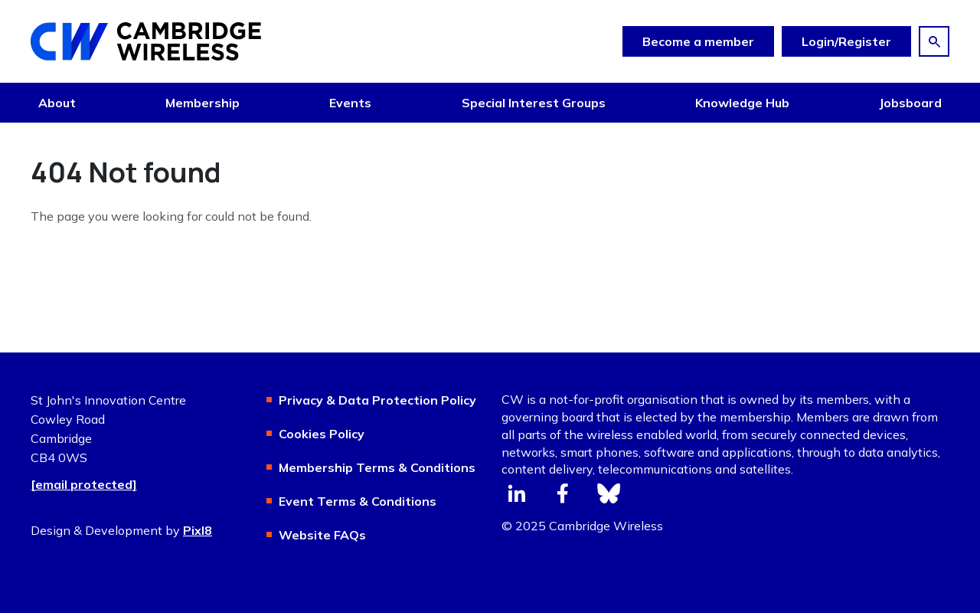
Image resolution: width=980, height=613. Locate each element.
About (57, 102)
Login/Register (846, 41)
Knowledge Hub (742, 102)
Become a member (698, 41)
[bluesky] (608, 493)
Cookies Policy (321, 433)
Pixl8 (197, 530)
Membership (202, 102)
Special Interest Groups (534, 102)
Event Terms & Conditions (357, 501)
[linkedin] (516, 493)
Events (350, 102)
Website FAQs (322, 535)
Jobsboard (910, 102)
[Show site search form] (934, 41)
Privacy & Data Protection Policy (377, 400)
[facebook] (562, 493)
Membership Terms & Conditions (377, 467)
